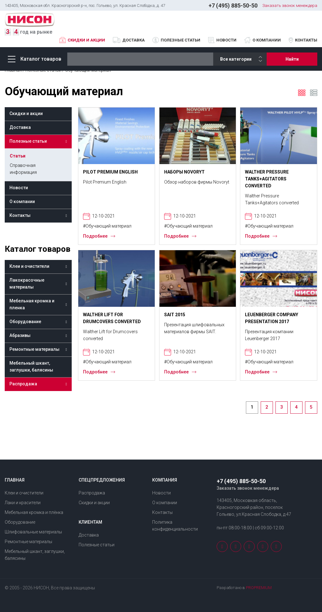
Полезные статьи (180, 40)
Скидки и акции (86, 40)
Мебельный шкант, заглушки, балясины (31, 366)
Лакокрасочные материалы (26, 283)
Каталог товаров (34, 59)
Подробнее (95, 236)
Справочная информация (23, 169)
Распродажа (23, 383)
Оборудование (25, 321)
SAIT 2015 (174, 314)
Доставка (133, 40)
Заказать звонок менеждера (289, 5)
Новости (226, 40)
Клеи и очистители (29, 266)
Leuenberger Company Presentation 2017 (271, 318)
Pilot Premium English (110, 171)
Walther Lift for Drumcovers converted (112, 318)
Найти (292, 59)
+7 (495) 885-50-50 (233, 5)
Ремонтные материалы (34, 349)
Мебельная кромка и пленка (31, 304)
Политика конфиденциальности (175, 526)
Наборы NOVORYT (184, 171)
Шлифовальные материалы (33, 531)
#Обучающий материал (107, 226)
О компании (267, 40)
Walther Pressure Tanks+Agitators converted (267, 178)
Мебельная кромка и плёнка (34, 512)
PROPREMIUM (259, 587)
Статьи (17, 155)
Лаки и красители (23, 502)
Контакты (306, 40)
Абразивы (20, 335)
